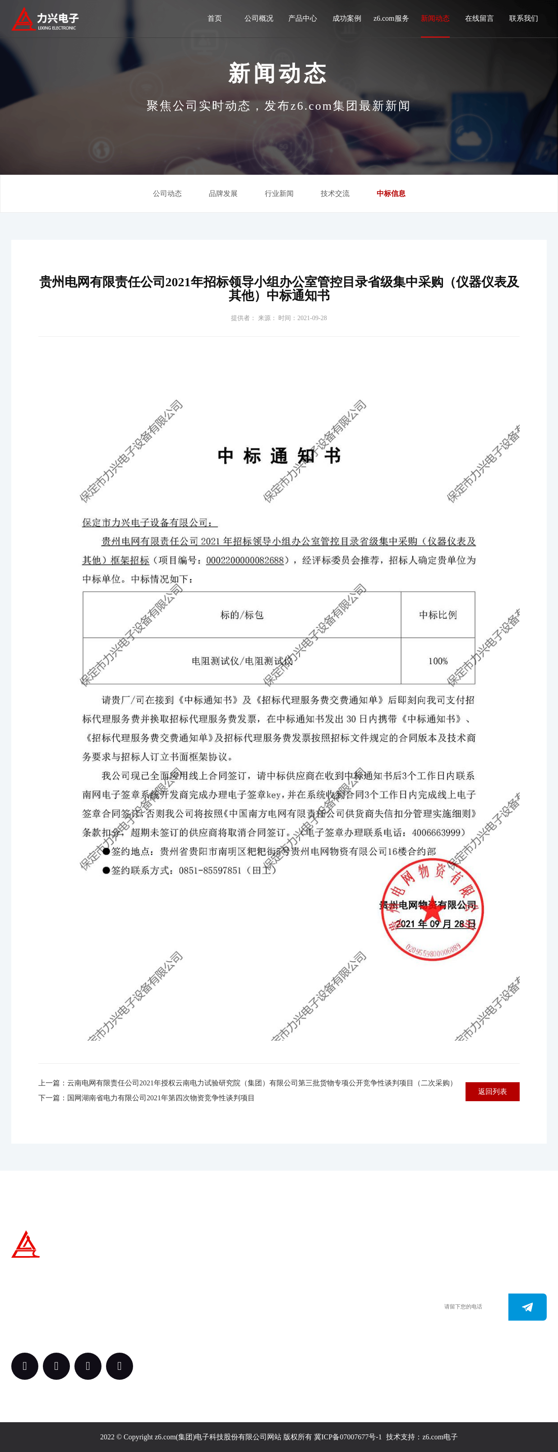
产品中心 (302, 18)
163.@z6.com (315, 1342)
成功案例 (346, 18)
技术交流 (335, 193)
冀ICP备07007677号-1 (348, 1437)
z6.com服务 (391, 18)
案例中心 (228, 1319)
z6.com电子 (440, 1437)
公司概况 (258, 18)
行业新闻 (279, 193)
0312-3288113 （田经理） (334, 1301)
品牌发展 (223, 193)
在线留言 (479, 18)
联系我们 (523, 18)
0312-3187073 (316, 1315)
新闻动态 (435, 18)
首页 (215, 18)
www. (303, 1328)
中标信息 (391, 193)
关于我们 (228, 1270)
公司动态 (167, 193)
